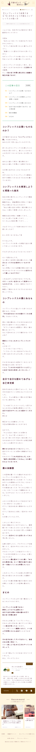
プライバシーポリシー (23, 738)
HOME (3, 734)
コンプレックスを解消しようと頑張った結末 (20, 98)
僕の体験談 (13, 113)
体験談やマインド (25, 9)
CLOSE (28, 85)
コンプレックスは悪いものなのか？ (20, 92)
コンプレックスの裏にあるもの (20, 103)
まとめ (11, 116)
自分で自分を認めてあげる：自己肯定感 (20, 107)
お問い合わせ (10, 738)
